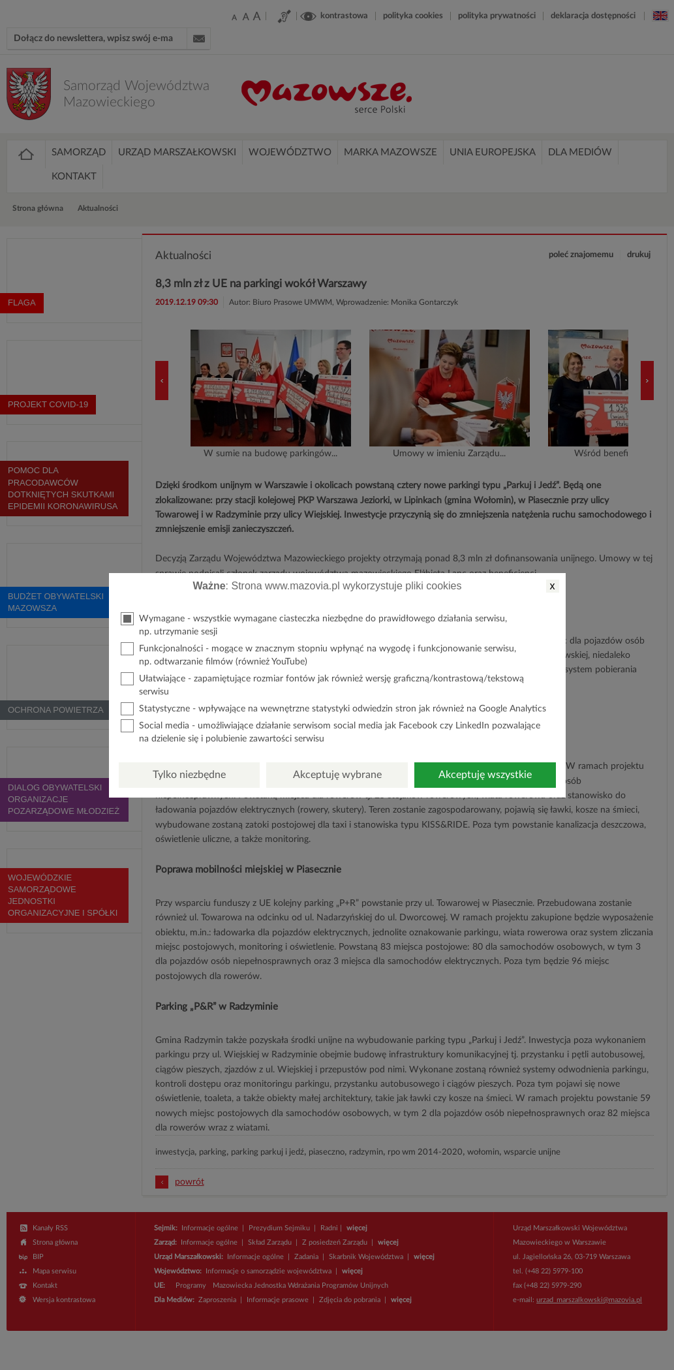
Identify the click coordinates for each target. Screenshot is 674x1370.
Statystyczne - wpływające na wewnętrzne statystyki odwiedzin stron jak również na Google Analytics (333, 708)
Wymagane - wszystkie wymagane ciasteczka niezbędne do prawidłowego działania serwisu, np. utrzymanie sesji (314, 624)
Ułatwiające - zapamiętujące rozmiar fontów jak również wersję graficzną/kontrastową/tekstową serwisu (322, 684)
